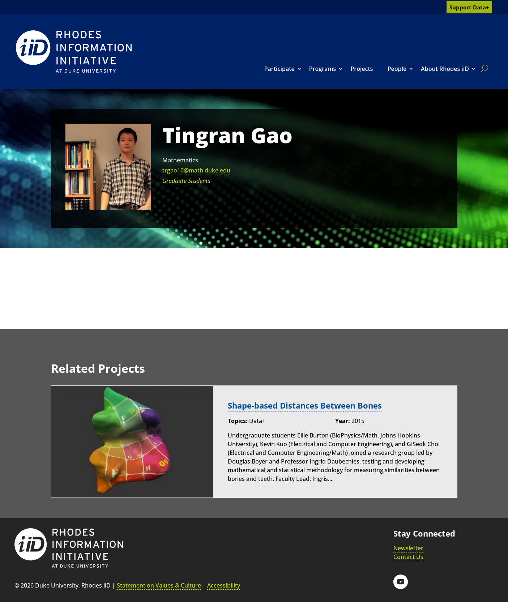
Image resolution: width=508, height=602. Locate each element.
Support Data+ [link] (469, 7)
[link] (74, 51)
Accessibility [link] (223, 585)
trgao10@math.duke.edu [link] (196, 170)
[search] (483, 68)
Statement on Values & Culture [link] (159, 585)
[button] (400, 582)
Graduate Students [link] (186, 181)
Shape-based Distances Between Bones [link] (305, 405)
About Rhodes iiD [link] (445, 69)
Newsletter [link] (408, 548)
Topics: (238, 421)
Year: (342, 421)
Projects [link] (361, 69)
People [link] (397, 69)
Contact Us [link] (408, 557)
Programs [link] (322, 69)
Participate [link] (279, 69)
